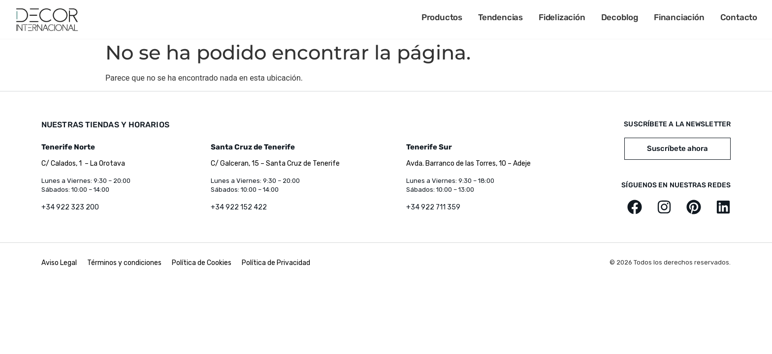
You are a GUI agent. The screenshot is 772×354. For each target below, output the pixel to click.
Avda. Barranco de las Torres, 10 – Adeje (468, 163)
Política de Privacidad (276, 263)
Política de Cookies (201, 263)
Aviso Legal (59, 263)
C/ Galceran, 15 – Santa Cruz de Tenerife (275, 163)
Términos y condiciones (124, 263)
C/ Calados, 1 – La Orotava (83, 163)
